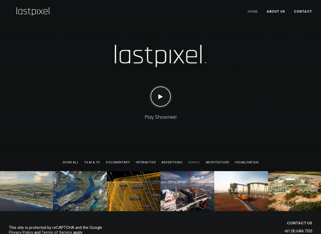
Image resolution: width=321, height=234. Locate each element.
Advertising (172, 132)
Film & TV (92, 132)
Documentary (118, 132)
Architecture (217, 132)
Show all (71, 132)
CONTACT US (299, 192)
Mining (194, 132)
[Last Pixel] (26, 11)
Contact (303, 11)
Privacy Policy (21, 202)
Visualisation (246, 132)
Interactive (146, 132)
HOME (253, 11)
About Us (276, 11)
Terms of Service (57, 202)
